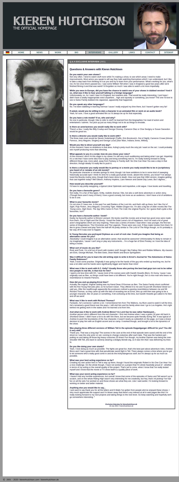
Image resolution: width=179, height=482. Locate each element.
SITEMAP (168, 52)
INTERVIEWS (95, 52)
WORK (58, 52)
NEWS (39, 52)
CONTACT (150, 52)
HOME (21, 52)
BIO (76, 52)
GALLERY (113, 52)
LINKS (132, 52)
